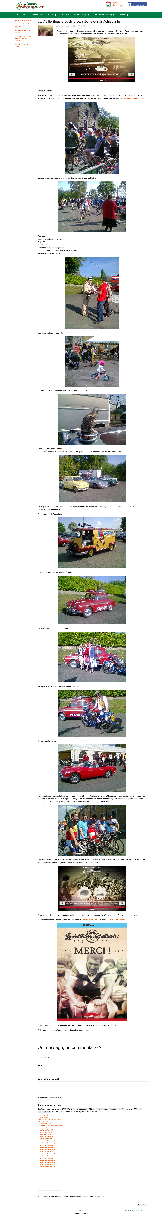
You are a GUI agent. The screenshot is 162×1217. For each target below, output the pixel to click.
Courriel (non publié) (48, 1079)
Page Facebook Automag (137, 4)
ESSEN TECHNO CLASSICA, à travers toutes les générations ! (24, 38)
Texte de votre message (50, 1105)
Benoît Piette (61, 26)
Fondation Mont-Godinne (115, 920)
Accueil (28, 1210)
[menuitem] (22, 15)
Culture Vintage (81, 15)
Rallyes (52, 15)
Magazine (22, 15)
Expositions (37, 15)
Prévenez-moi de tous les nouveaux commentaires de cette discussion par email (73, 1197)
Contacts (123, 15)
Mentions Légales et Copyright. (134, 1210)
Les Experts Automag (104, 15)
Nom (40, 1065)
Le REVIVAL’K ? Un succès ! (23, 20)
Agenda (81, 1210)
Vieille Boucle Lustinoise (133, 98)
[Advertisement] (82, 6)
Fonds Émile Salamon (90, 920)
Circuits (65, 15)
